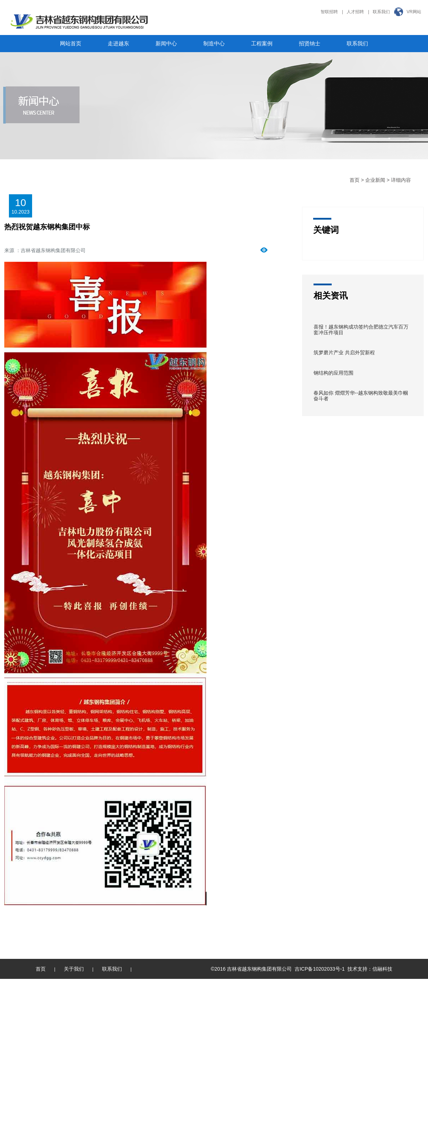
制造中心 (214, 43)
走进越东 (118, 43)
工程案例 (261, 43)
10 (14, 212)
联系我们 (381, 11)
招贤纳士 (309, 43)
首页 (355, 180)
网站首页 (70, 43)
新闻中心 (166, 43)
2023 (24, 212)
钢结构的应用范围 (333, 373)
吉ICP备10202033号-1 (320, 969)
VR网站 (414, 11)
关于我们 (74, 969)
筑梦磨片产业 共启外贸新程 (344, 352)
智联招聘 (329, 11)
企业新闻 (375, 180)
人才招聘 (355, 11)
